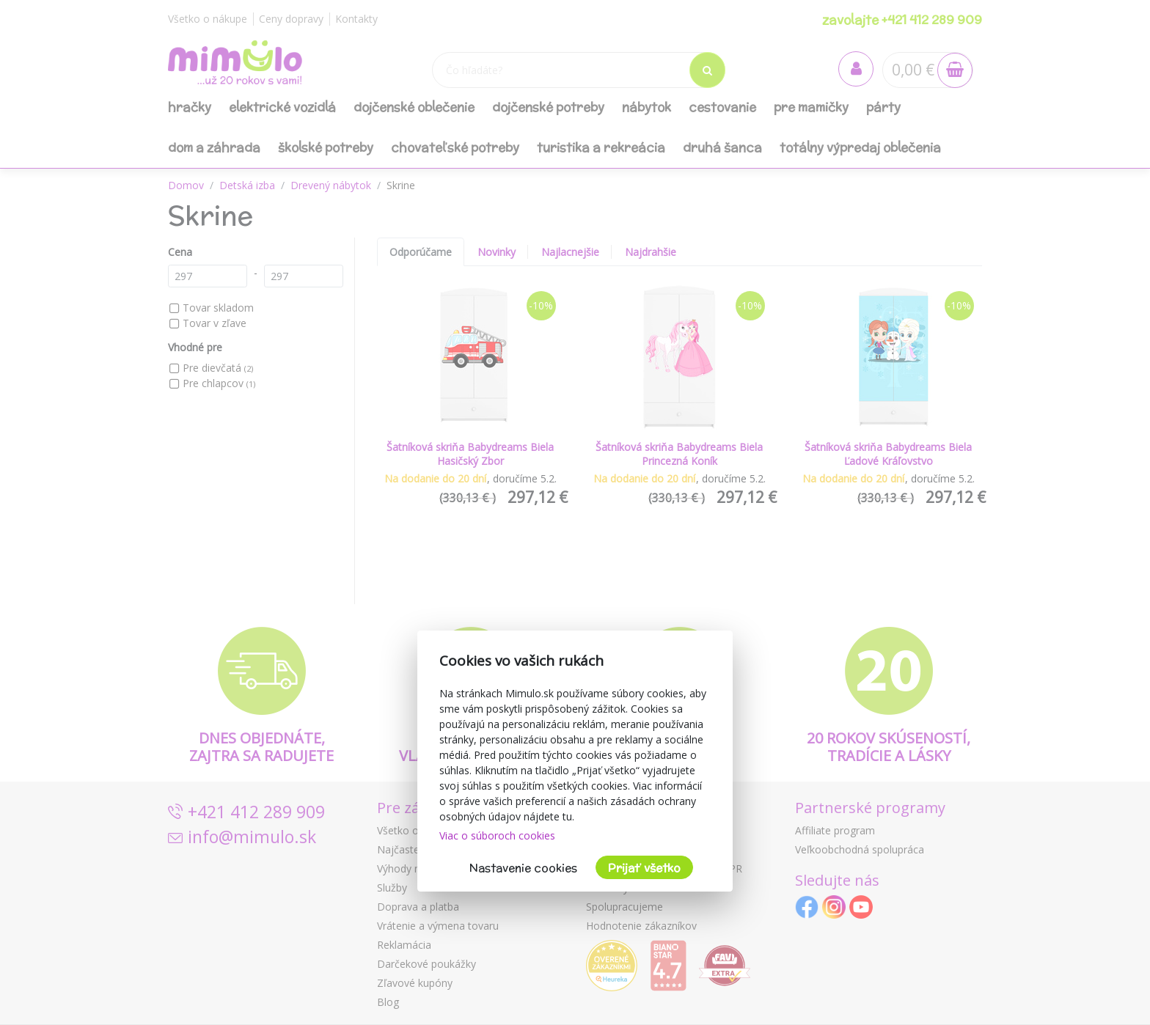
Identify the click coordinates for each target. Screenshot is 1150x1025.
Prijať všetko (644, 867)
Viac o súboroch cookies (497, 835)
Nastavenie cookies (523, 867)
